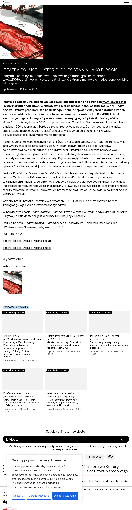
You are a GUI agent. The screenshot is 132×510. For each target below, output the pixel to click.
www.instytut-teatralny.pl (22, 106)
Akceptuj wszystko (65, 495)
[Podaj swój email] (44, 439)
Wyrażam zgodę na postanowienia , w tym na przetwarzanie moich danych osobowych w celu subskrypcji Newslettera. (66, 448)
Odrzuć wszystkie (39, 495)
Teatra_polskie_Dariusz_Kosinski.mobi (27, 247)
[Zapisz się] (104, 439)
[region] (44, 479)
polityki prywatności (55, 446)
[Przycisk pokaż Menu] (126, 2)
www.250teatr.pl (114, 101)
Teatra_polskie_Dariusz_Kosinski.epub (27, 241)
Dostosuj (18, 495)
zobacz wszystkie (14, 266)
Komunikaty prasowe (15, 63)
